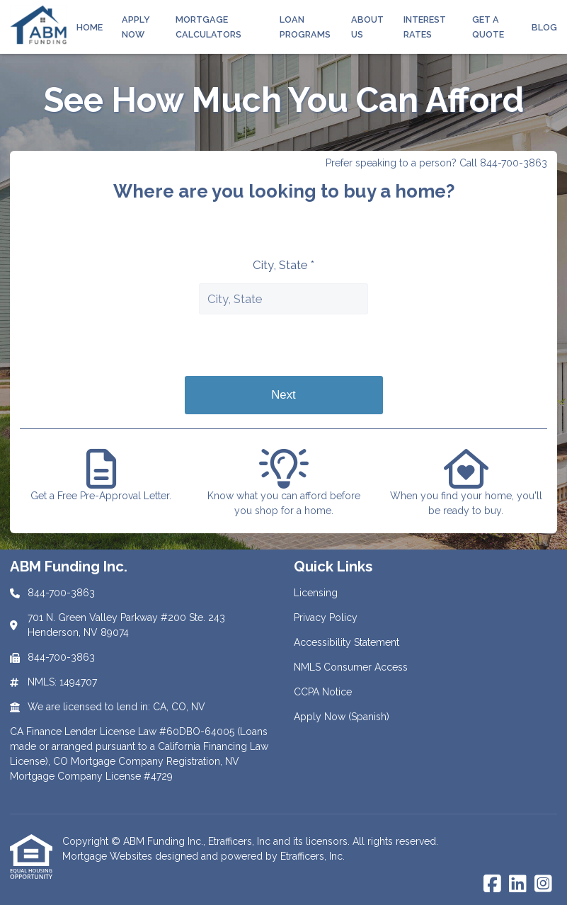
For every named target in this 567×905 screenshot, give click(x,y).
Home (89, 27)
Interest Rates (424, 27)
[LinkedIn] (518, 884)
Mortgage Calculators (208, 27)
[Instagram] (543, 884)
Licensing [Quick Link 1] (316, 592)
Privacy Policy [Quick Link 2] (325, 617)
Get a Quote (488, 27)
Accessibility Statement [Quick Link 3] (346, 642)
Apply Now (136, 27)
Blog (544, 27)
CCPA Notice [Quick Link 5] (323, 692)
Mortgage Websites (108, 856)
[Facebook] (492, 884)
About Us (367, 27)
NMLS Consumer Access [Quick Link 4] (351, 667)
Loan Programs (305, 27)
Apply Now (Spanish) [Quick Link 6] (341, 716)
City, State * (283, 265)
